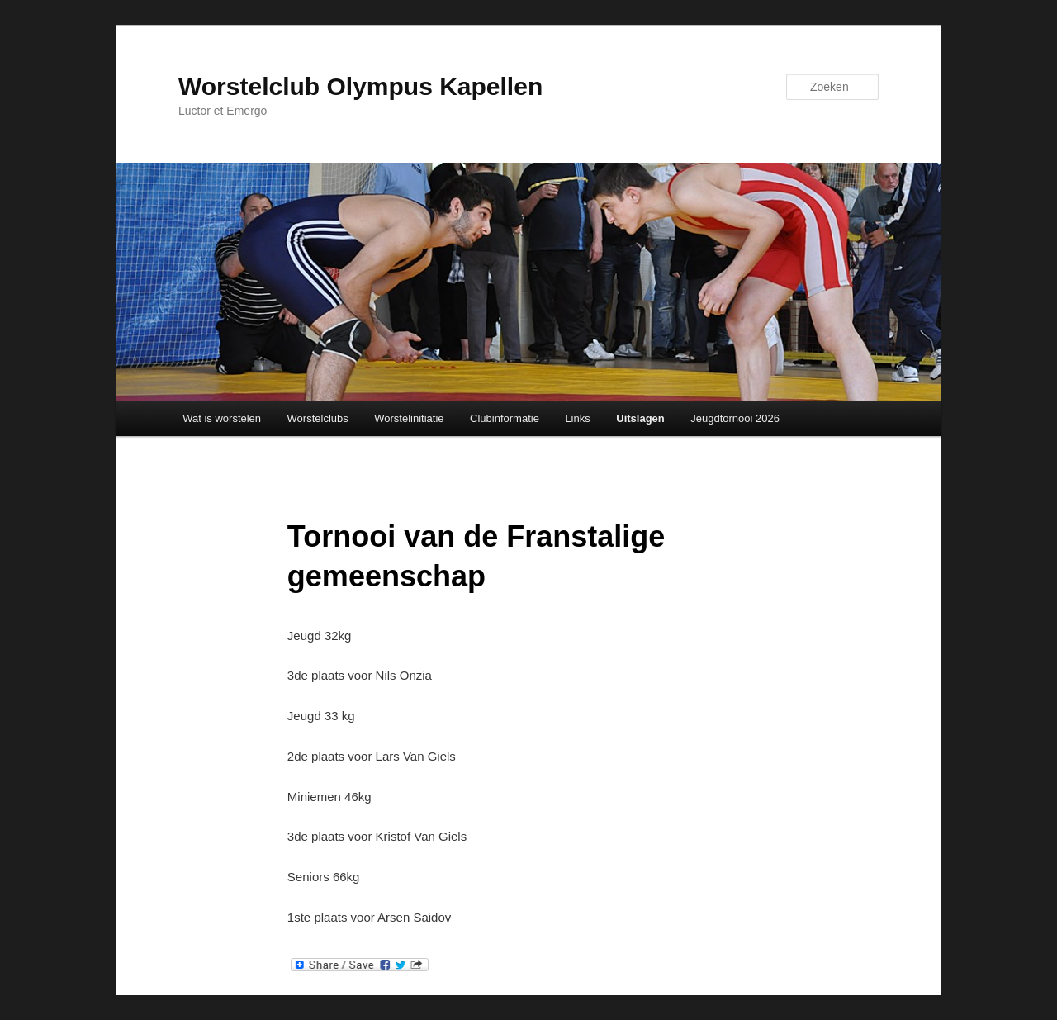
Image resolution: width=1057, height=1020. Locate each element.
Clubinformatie (504, 418)
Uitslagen (640, 418)
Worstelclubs (317, 418)
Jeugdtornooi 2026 (735, 418)
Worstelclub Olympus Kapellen (360, 86)
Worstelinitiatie (408, 418)
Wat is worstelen (221, 418)
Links (577, 418)
